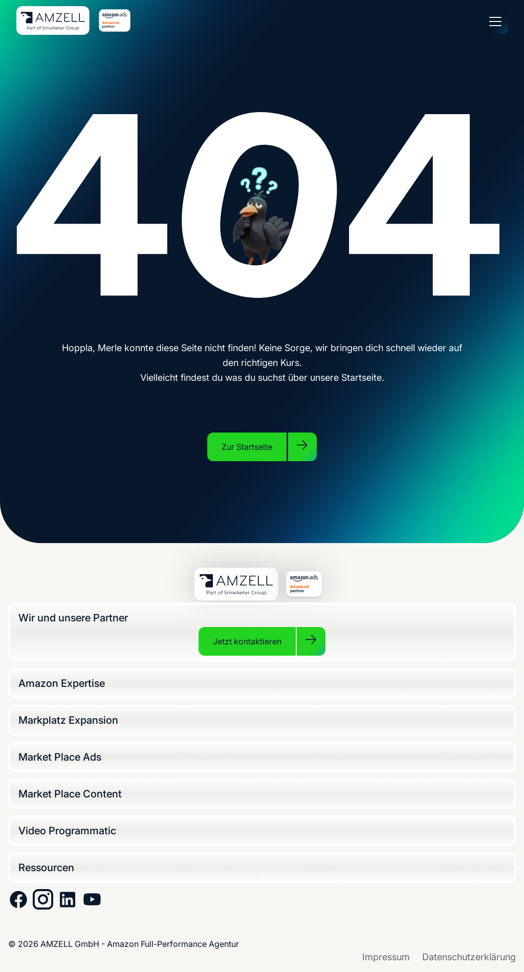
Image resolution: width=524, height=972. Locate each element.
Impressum (386, 957)
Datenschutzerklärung (469, 957)
